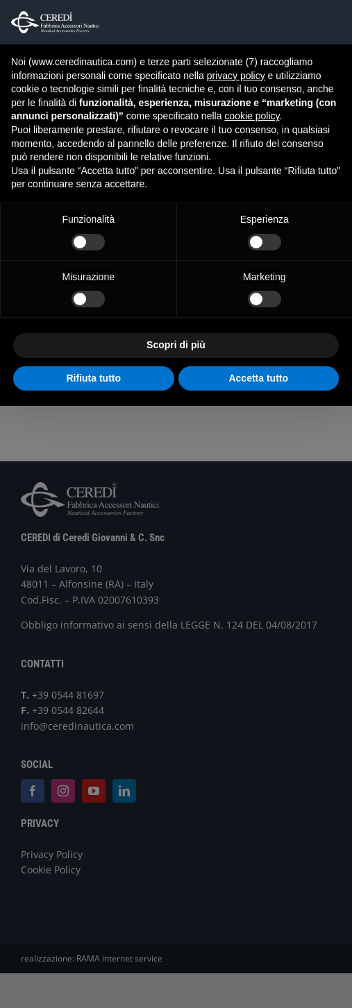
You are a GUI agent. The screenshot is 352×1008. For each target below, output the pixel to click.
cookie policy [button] (251, 115)
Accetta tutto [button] (258, 378)
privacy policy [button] (236, 75)
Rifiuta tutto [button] (93, 378)
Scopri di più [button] (176, 344)
